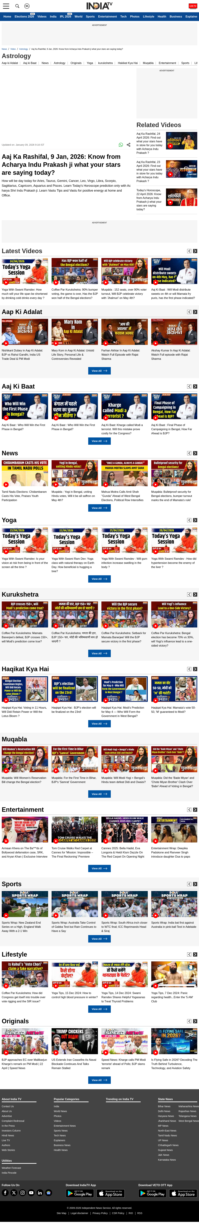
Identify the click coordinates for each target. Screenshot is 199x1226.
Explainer (191, 16)
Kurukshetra (20, 594)
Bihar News (164, 1106)
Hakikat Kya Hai (128, 63)
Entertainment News (65, 1125)
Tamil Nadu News (167, 1135)
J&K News (163, 1155)
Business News (62, 1145)
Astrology (23, 49)
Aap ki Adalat (10, 63)
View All (99, 371)
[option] (25, 279)
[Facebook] (5, 1192)
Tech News (60, 1135)
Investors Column (11, 1130)
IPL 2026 (65, 16)
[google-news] (48, 1192)
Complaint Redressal (13, 1121)
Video (13, 49)
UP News (163, 1140)
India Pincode (9, 1172)
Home (7, 16)
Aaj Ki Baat (18, 386)
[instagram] (22, 1192)
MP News (163, 1125)
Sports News (61, 1130)
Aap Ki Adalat (22, 311)
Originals (76, 63)
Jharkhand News (167, 1121)
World (78, 16)
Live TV (6, 1140)
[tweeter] (13, 1192)
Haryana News (166, 1116)
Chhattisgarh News (168, 1145)
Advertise (7, 1116)
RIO (131, 1213)
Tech (123, 16)
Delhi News (164, 1111)
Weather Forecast (11, 1168)
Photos (134, 16)
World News (60, 1111)
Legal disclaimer (79, 1213)
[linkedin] (39, 1192)
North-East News (167, 1130)
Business (176, 16)
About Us (7, 1111)
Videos (42, 16)
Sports (90, 16)
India (53, 16)
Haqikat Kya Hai (25, 669)
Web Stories (8, 1150)
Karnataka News (167, 1159)
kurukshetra (105, 63)
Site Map (61, 1213)
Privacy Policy (100, 1213)
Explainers (59, 1140)
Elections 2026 (24, 16)
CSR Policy (118, 1213)
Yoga (90, 63)
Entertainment (107, 16)
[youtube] (31, 1192)
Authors (6, 1145)
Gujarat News (165, 1150)
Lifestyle (148, 16)
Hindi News (8, 1135)
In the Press (8, 1125)
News (4, 49)
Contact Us (8, 1106)
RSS (139, 1213)
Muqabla (148, 63)
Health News (61, 1150)
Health (162, 16)
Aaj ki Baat (29, 63)
